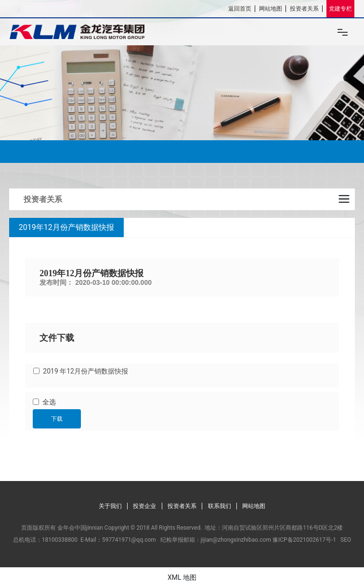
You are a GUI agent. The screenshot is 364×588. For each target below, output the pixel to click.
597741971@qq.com (129, 539)
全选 (49, 402)
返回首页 (239, 8)
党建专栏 (340, 8)
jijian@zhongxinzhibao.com (236, 539)
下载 (57, 418)
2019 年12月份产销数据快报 (85, 371)
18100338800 (60, 539)
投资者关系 (304, 8)
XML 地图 (182, 577)
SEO (345, 539)
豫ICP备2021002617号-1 (304, 539)
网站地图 (270, 8)
